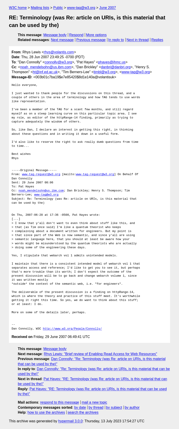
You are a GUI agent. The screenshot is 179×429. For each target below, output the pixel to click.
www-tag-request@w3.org (41, 174)
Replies (157, 40)
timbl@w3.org (104, 72)
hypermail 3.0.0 (70, 421)
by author (132, 407)
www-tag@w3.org (81, 8)
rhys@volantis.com (59, 52)
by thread (96, 407)
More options (96, 35)
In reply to (116, 40)
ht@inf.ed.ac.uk (45, 72)
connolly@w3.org (58, 62)
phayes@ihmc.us (112, 62)
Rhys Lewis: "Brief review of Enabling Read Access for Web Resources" (100, 354)
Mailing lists (40, 8)
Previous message (91, 40)
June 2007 (107, 8)
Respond (76, 35)
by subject (114, 407)
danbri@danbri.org (116, 67)
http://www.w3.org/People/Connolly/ (72, 329)
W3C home (18, 8)
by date (80, 407)
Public (58, 8)
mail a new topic (94, 402)
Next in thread (137, 40)
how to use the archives (46, 412)
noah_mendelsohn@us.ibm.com (45, 67)
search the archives (83, 412)
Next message (62, 40)
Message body (55, 35)
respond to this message (59, 402)
